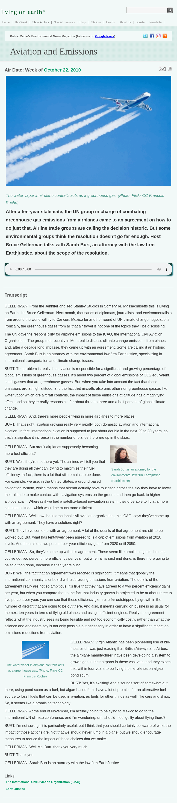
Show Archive (40, 22)
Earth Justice (15, 789)
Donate (140, 22)
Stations (96, 22)
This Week (21, 22)
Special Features (64, 22)
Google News (104, 36)
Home (6, 22)
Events (110, 22)
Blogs (83, 22)
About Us (125, 22)
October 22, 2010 (62, 69)
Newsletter (155, 22)
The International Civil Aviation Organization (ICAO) (43, 782)
